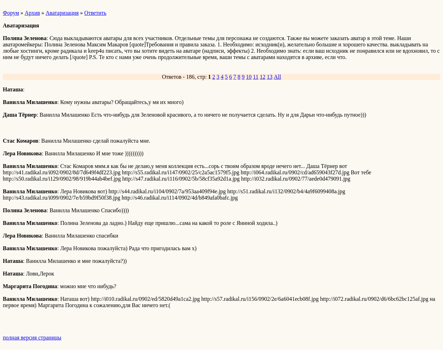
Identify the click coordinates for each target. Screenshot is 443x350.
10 (248, 77)
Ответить (95, 13)
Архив (32, 13)
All (277, 77)
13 (270, 77)
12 (263, 77)
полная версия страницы (32, 338)
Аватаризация (62, 13)
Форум (11, 13)
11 (255, 77)
